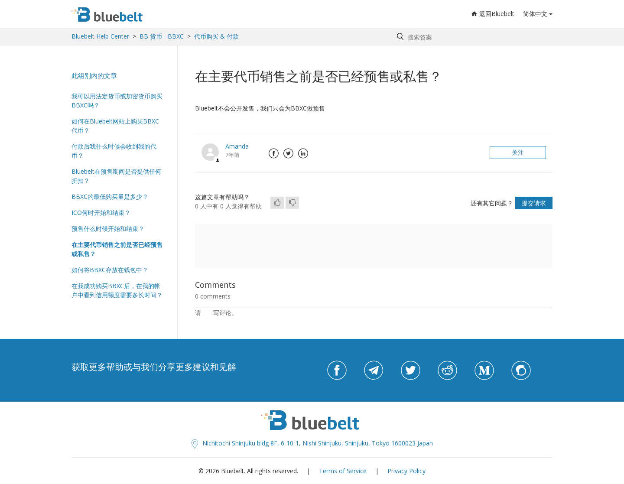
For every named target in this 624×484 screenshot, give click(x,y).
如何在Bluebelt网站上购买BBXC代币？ (115, 125)
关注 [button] (518, 152)
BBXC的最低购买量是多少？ (110, 196)
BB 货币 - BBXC (162, 36)
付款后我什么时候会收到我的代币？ (114, 150)
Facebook (273, 153)
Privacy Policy (406, 471)
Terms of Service (343, 471)
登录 (207, 313)
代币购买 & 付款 (216, 36)
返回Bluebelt (492, 14)
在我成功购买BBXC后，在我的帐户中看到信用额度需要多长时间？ (117, 290)
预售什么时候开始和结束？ (108, 228)
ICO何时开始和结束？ (101, 212)
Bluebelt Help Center (100, 36)
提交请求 (534, 203)
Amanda (237, 146)
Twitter (288, 153)
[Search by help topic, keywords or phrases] (472, 37)
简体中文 (535, 14)
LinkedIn (303, 153)
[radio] (277, 203)
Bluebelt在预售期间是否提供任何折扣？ (116, 176)
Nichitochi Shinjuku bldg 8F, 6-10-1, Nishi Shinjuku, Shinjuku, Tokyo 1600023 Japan (312, 443)
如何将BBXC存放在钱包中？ (110, 270)
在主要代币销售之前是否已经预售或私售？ (117, 249)
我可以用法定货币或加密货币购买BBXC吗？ (117, 100)
